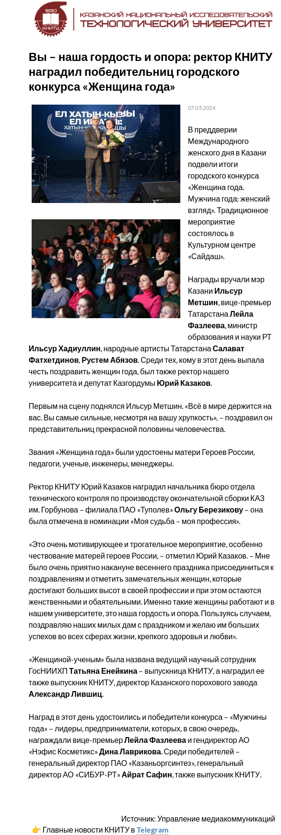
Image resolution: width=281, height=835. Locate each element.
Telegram (152, 829)
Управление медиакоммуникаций (216, 818)
